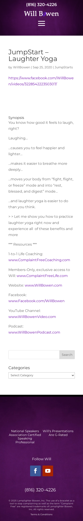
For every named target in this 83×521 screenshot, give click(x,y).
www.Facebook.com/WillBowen (36, 301)
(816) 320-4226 (41, 4)
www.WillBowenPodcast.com (34, 332)
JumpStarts (64, 67)
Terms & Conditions (41, 514)
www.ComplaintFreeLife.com (42, 276)
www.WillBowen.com (43, 285)
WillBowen (21, 67)
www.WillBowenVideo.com (32, 317)
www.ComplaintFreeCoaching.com (39, 260)
